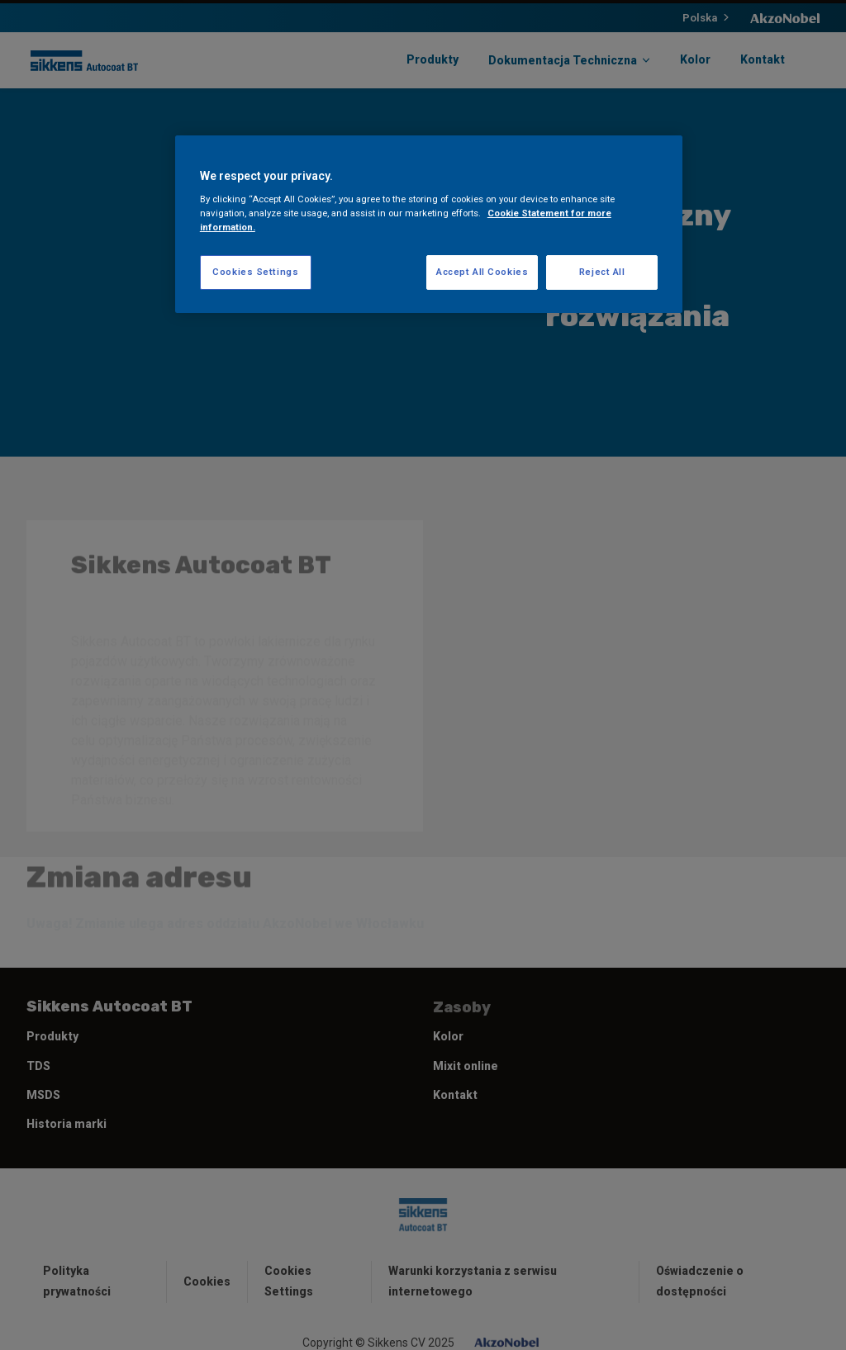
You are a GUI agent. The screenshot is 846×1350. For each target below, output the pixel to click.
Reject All (602, 271)
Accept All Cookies (482, 271)
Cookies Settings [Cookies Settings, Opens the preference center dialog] (255, 271)
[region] (428, 224)
